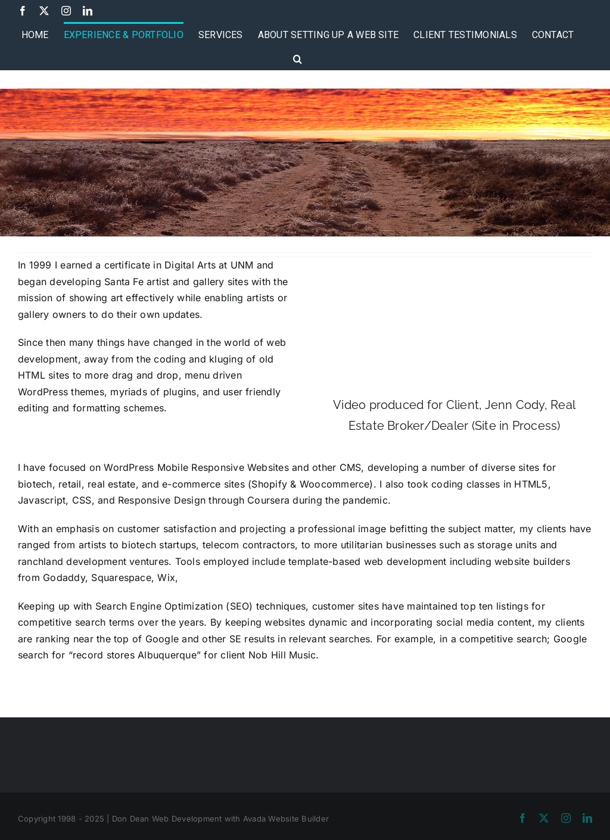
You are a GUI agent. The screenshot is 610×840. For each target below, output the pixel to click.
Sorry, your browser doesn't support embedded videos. (454, 326)
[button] (297, 58)
